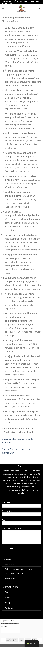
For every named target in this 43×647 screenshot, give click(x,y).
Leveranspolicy (10, 564)
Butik (7, 597)
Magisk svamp (10, 578)
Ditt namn (21, 505)
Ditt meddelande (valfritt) (21, 536)
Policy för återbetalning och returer (18, 569)
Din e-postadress (21, 514)
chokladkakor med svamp (15, 573)
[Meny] (3, 8)
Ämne (21, 523)
